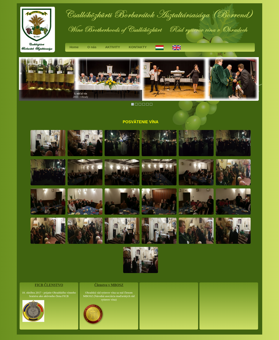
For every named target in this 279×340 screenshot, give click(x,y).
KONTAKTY (138, 47)
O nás (92, 47)
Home (74, 47)
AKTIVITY (112, 47)
